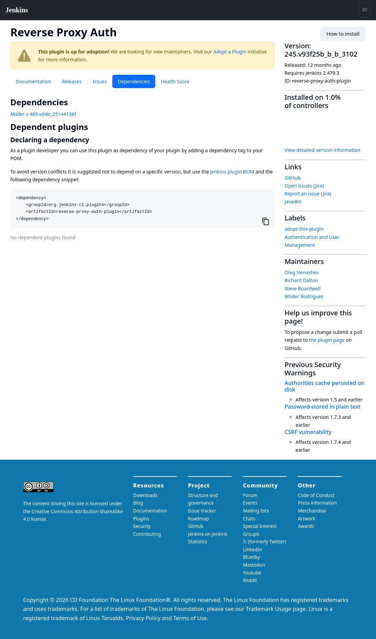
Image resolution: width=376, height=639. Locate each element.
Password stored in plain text (323, 406)
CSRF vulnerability (308, 432)
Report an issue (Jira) (308, 193)
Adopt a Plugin (229, 51)
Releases (71, 81)
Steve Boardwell (303, 288)
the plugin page (327, 340)
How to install (344, 34)
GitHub (293, 177)
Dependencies (134, 81)
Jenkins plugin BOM (232, 171)
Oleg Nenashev (302, 272)
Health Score (175, 81)
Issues (100, 81)
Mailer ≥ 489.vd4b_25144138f (43, 114)
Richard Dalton (301, 280)
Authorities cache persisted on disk (324, 386)
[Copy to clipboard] (265, 221)
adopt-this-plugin (304, 229)
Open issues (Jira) (304, 185)
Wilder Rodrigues (304, 296)
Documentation (33, 81)
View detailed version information (323, 150)
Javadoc (293, 201)
